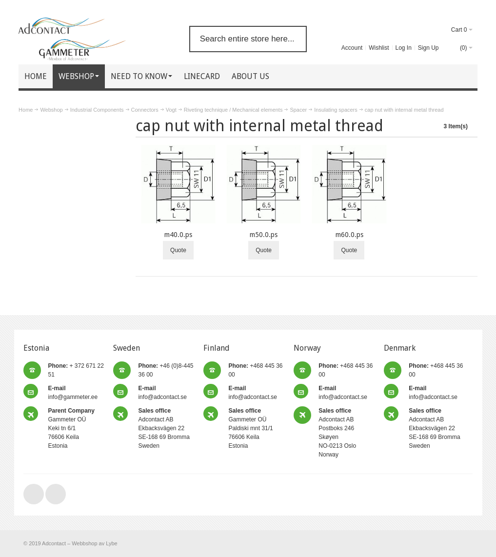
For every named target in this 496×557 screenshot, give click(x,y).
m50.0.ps (264, 235)
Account (351, 47)
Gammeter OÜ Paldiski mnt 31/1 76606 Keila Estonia (250, 428)
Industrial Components (97, 110)
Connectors (145, 110)
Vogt (171, 110)
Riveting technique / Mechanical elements (233, 110)
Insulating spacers (335, 110)
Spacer (298, 110)
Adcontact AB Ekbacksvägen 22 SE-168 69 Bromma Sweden (163, 428)
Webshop (51, 110)
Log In (404, 47)
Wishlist (379, 47)
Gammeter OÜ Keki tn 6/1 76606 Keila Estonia (71, 428)
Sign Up (428, 47)
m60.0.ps (349, 235)
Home (26, 110)
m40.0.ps (178, 235)
